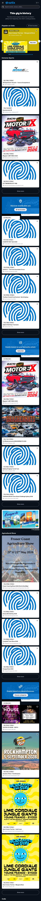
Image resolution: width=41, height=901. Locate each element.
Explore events (6, 826)
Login (4, 851)
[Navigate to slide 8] (17, 54)
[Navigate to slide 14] (24, 54)
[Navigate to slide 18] (29, 54)
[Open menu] (2, 2)
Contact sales (14, 851)
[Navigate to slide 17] (28, 54)
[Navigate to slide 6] (15, 54)
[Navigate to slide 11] (21, 54)
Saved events (6, 828)
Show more (10, 100)
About (4, 877)
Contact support (8, 822)
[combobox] (20, 6)
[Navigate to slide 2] (10, 54)
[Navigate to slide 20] (32, 54)
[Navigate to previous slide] (2, 41)
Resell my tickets (7, 837)
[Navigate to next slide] (39, 41)
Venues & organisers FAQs (9, 860)
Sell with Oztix (6, 855)
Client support (6, 862)
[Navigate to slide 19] (31, 54)
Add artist (20, 203)
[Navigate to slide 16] (27, 54)
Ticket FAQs (6, 832)
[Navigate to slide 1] (8, 54)
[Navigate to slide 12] (22, 54)
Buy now (33, 42)
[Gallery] (20, 41)
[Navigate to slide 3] (11, 54)
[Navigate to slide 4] (12, 54)
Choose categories (20, 368)
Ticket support (6, 834)
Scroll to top (20, 791)
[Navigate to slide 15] (26, 54)
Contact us (5, 882)
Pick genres (20, 520)
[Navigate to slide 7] (16, 54)
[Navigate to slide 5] (13, 54)
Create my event (7, 857)
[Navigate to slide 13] (23, 54)
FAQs (4, 879)
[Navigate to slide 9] (18, 54)
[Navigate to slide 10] (20, 54)
